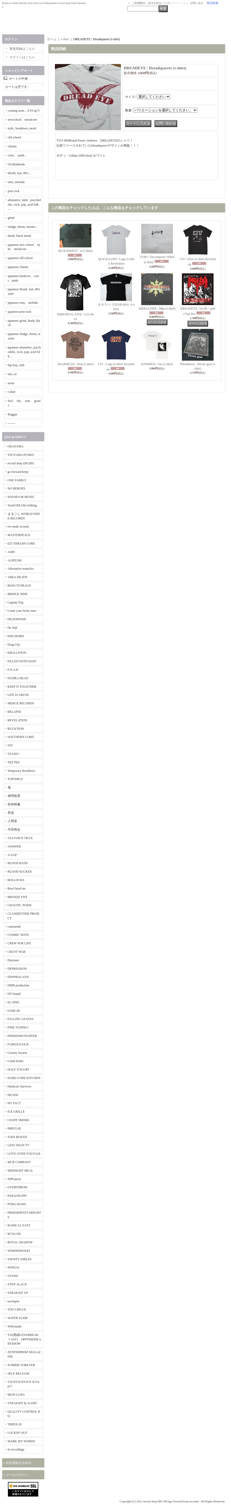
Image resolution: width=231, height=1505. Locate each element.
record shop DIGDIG (21, 463)
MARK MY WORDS (21, 1441)
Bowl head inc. (17, 888)
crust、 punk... (17, 155)
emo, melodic (16, 182)
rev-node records (18, 526)
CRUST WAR (17, 952)
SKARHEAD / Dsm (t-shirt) (75, 364)
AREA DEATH (17, 577)
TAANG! (14, 754)
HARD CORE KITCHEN (24, 1078)
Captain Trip (15, 602)
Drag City (14, 644)
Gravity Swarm (17, 1053)
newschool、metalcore (22, 119)
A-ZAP (12, 855)
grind (11, 218)
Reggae (12, 414)
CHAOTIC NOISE (20, 905)
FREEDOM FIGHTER (22, 1036)
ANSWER (14, 846)
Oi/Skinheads (16, 164)
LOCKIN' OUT (17, 1433)
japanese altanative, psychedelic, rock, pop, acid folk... (24, 352)
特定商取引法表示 (18, 1463)
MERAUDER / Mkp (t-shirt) (157, 308)
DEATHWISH (17, 619)
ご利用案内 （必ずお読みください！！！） (157, 3)
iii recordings (16, 1449)
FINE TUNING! (18, 1027)
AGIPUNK (15, 560)
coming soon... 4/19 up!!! (24, 110)
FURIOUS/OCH (18, 1044)
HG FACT (14, 1103)
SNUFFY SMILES (20, 1259)
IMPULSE (14, 1128)
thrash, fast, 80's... (19, 173)
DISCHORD (16, 636)
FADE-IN (14, 1011)
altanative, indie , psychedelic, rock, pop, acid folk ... (24, 204)
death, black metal (19, 236)
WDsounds (15, 1326)
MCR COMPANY (19, 1162)
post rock (14, 191)
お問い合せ (196, 3)
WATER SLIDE (18, 1318)
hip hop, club (16, 365)
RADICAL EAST (19, 1225)
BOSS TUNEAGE (19, 585)
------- (11, 423)
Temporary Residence (21, 771)
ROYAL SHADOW (20, 1242)
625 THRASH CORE (21, 543)
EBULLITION (17, 653)
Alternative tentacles (21, 568)
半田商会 (14, 829)
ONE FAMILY (17, 480)
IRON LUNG (16, 1395)
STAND (13, 1276)
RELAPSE (14, 712)
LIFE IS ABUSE (18, 695)
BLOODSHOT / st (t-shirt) (75, 251)
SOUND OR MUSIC (21, 497)
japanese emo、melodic (23, 303)
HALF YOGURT (19, 1069)
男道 (11, 813)
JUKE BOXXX (17, 1137)
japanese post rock (19, 312)
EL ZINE (14, 1002)
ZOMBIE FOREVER (21, 1365)
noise (11, 383)
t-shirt (12, 392)
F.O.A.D (13, 670)
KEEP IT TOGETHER (22, 686)
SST (10, 745)
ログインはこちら (22, 57)
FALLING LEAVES (21, 1019)
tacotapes (14, 1301)
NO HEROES (16, 488)
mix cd (12, 374)
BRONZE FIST (18, 897)
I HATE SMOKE (19, 1120)
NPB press (14, 1179)
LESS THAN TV (19, 1145)
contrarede (14, 926)
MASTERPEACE (19, 535)
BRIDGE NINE (18, 594)
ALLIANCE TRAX (20, 838)
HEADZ (13, 1095)
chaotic (12, 146)
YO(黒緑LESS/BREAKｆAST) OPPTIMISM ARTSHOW (24, 1339)
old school (14, 137)
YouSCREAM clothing (22, 505)
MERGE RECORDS (21, 703)
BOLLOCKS (16, 880)
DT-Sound (14, 994)
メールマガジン (17, 1475)
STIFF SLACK (17, 1284)
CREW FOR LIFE (19, 943)
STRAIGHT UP (18, 1293)
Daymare (13, 960)
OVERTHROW (18, 1187)
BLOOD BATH (18, 863)
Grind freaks (15, 1061)
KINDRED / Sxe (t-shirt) (157, 364)
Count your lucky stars (22, 611)
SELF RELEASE (19, 1373)
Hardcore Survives (19, 1086)
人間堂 (12, 821)
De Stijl (12, 627)
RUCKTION (16, 729)
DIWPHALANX (18, 977)
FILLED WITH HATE (22, 661)
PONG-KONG (17, 1204)
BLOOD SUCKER (20, 871)
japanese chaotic (18, 267)
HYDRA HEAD (18, 678)
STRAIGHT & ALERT (22, 1403)
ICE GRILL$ (16, 1111)
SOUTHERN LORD (21, 737)
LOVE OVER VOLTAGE (24, 1153)
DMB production (18, 985)
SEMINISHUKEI (19, 1251)
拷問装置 (14, 796)
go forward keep (18, 472)
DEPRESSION (17, 969)
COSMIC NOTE (18, 935)
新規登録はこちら (22, 49)
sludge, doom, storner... (22, 227)
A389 (11, 552)
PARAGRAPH (17, 1196)
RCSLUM (14, 1234)
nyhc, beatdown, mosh (22, 128)
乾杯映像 (14, 804)
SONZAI (13, 1267)
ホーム (51, 39)
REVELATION (17, 720)
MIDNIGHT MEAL (20, 1170)
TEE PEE (14, 762)
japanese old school (20, 258)
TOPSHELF (15, 779)
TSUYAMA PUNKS (21, 455)
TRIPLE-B (15, 1424)
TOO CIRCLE (17, 1309)
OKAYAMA (15, 446)
